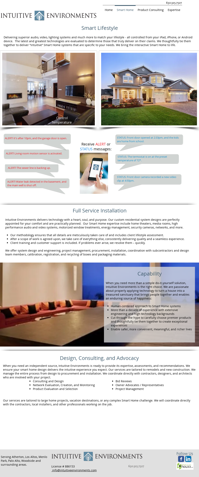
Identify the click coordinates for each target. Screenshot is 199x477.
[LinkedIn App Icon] (188, 459)
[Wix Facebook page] (181, 459)
